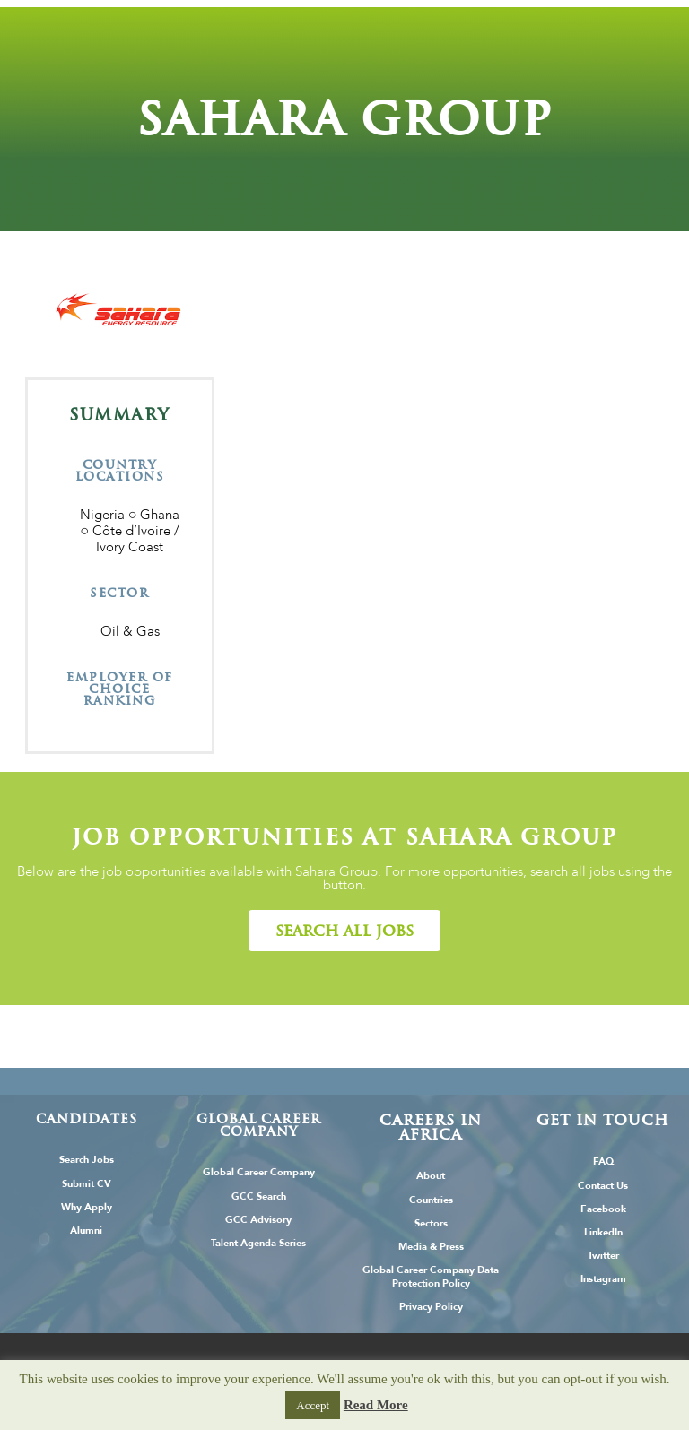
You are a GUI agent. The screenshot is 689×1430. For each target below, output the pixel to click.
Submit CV (86, 1184)
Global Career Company (259, 1172)
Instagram (603, 1279)
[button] (344, 930)
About (430, 1176)
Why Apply (86, 1207)
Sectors (431, 1223)
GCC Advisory (258, 1219)
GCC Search (258, 1196)
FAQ (603, 1161)
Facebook (603, 1209)
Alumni (86, 1230)
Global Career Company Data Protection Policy (430, 1276)
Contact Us (603, 1185)
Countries (431, 1200)
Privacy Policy (431, 1306)
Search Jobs (86, 1159)
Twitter (603, 1255)
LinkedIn (603, 1232)
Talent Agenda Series (258, 1243)
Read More (376, 1405)
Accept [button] (312, 1405)
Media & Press (431, 1246)
